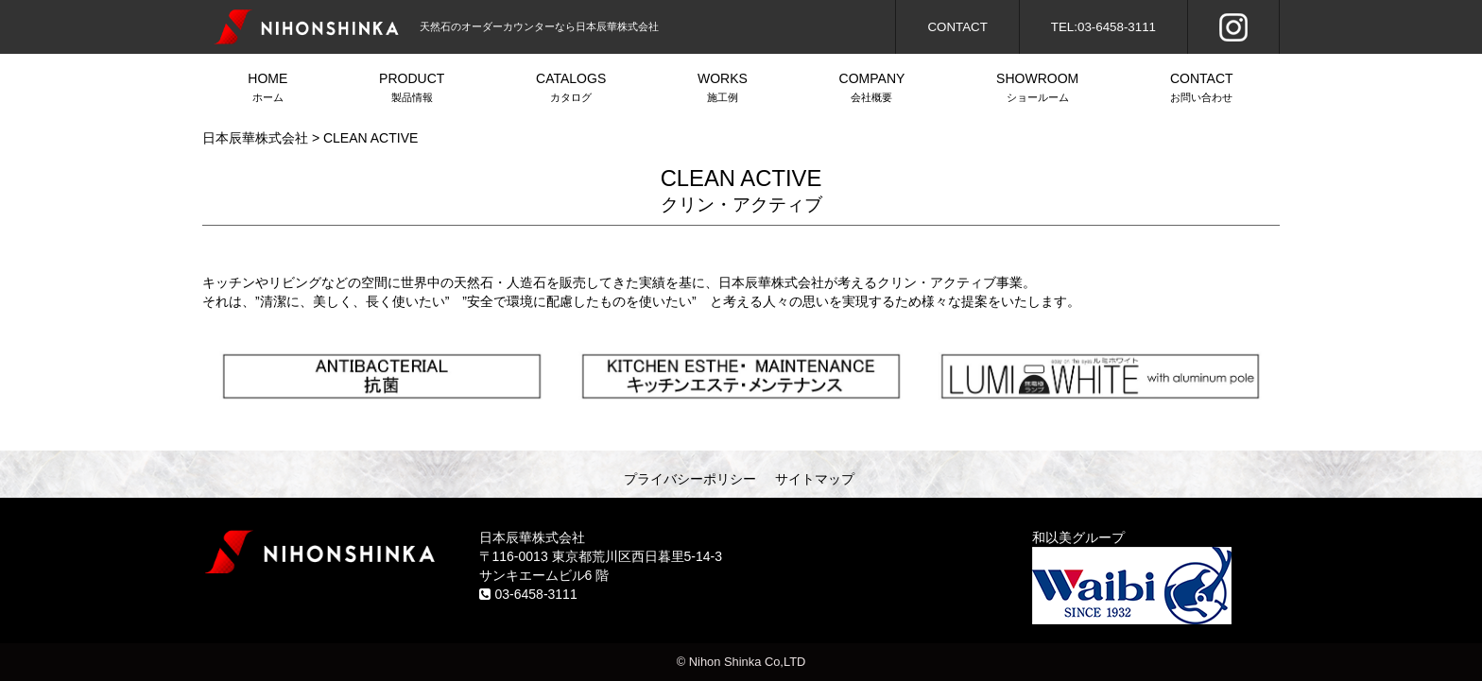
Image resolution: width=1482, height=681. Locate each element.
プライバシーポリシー (690, 478)
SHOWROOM (1038, 89)
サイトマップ (814, 478)
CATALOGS (571, 89)
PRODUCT (412, 89)
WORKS (723, 89)
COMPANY (871, 89)
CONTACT (957, 27)
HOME (268, 89)
